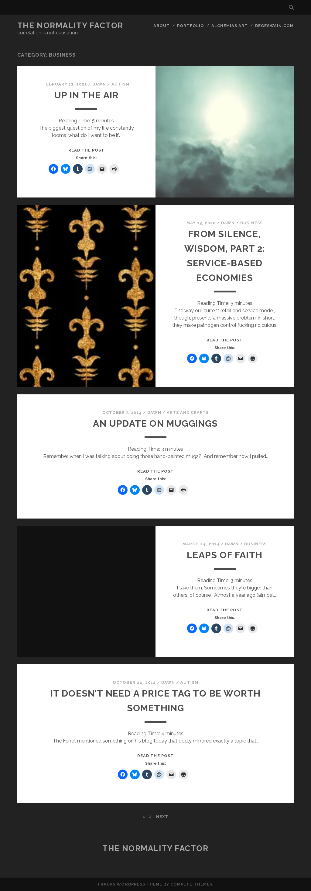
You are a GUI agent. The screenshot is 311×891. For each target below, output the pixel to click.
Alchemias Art (229, 25)
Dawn (99, 84)
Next (162, 816)
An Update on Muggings (155, 423)
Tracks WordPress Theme (129, 884)
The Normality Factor (70, 25)
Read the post (86, 150)
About (161, 25)
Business (251, 223)
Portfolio (190, 25)
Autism (120, 84)
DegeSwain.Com (274, 25)
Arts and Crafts (188, 412)
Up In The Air (86, 95)
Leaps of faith (224, 555)
